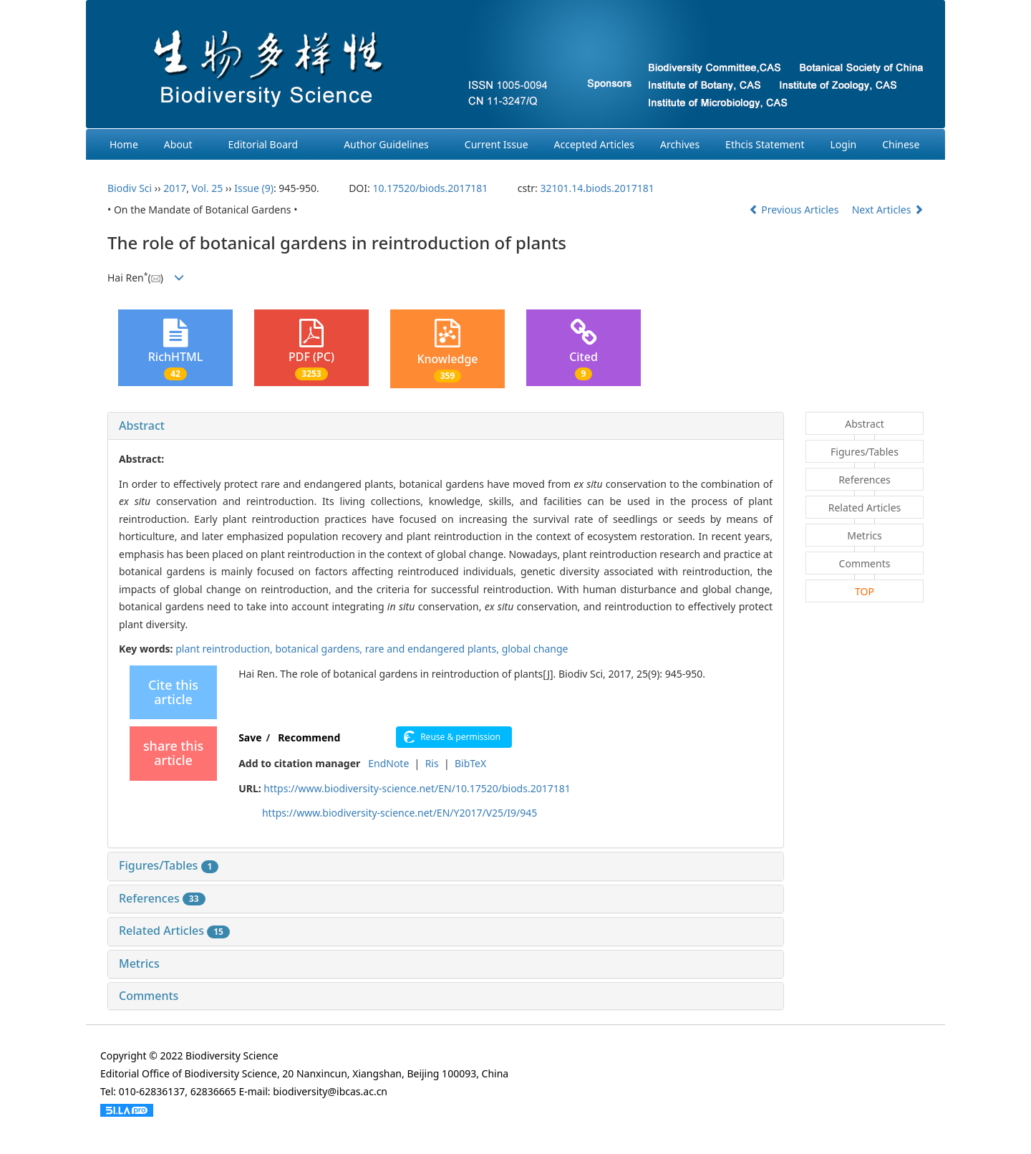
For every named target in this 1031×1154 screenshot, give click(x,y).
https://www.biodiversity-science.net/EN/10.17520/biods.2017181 (416, 788)
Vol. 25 (207, 188)
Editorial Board (263, 144)
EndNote (388, 763)
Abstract (142, 425)
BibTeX (470, 763)
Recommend (309, 737)
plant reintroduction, (225, 648)
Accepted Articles (594, 144)
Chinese (900, 144)
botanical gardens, (319, 648)
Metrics (139, 963)
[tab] (445, 426)
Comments (148, 996)
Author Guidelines (386, 144)
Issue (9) (254, 188)
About (178, 144)
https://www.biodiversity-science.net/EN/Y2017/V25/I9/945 (399, 812)
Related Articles (174, 930)
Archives (680, 144)
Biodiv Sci (129, 188)
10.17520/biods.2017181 (430, 188)
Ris (432, 763)
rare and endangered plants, (433, 648)
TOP (864, 591)
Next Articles (888, 209)
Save (249, 737)
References (162, 898)
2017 (174, 188)
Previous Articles (795, 209)
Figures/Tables (168, 865)
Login (844, 144)
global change (535, 648)
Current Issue (496, 144)
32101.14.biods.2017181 (597, 188)
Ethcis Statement (764, 144)
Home (124, 144)
